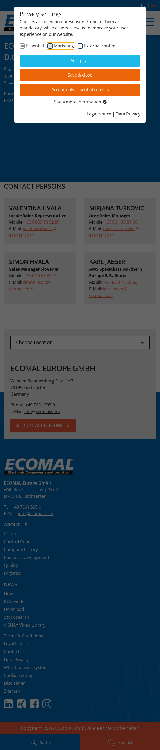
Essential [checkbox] (35, 46)
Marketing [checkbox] (64, 46)
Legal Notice (99, 114)
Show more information (80, 102)
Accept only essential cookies (80, 90)
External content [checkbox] (100, 46)
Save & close (80, 75)
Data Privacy (128, 114)
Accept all (80, 60)
